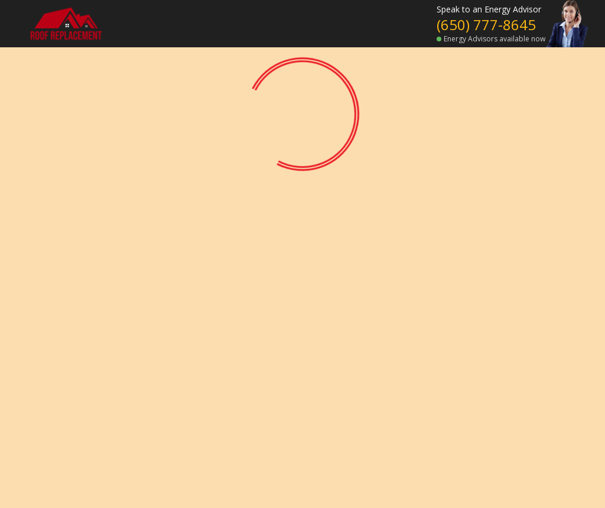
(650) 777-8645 (486, 24)
